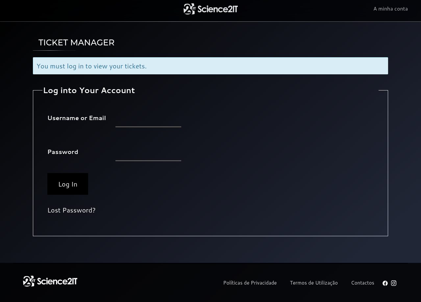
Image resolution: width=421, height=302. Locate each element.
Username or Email (76, 117)
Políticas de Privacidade (250, 282)
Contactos (362, 282)
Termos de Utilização (314, 282)
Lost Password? (71, 209)
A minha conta (390, 9)
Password (62, 151)
